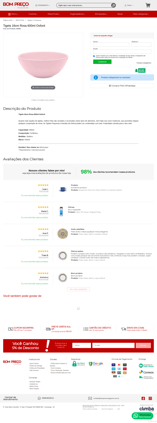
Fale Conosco (34, 370)
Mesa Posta (20, 20)
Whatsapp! (43, 147)
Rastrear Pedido (35, 382)
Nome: (95, 42)
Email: (95, 49)
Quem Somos (34, 363)
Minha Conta (34, 386)
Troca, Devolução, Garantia (60, 370)
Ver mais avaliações (78, 289)
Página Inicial (8, 20)
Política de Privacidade (37, 368)
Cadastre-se (34, 384)
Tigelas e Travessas (34, 20)
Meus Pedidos (34, 389)
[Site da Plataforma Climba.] (146, 408)
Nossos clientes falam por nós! (61, 373)
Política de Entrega (36, 366)
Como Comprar (56, 368)
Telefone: (135, 42)
